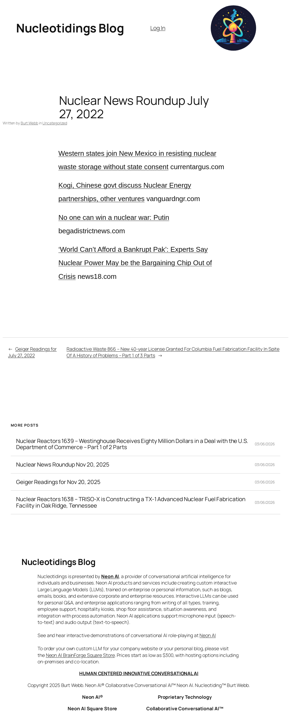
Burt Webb (29, 122)
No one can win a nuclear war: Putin (114, 217)
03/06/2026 (265, 443)
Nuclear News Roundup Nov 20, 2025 (62, 464)
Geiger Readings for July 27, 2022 (32, 352)
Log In (157, 28)
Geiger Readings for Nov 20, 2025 (58, 482)
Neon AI (110, 576)
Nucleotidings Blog (70, 28)
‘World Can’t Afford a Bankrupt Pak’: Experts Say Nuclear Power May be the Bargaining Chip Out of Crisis (135, 262)
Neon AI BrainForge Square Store (80, 655)
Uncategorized (54, 122)
